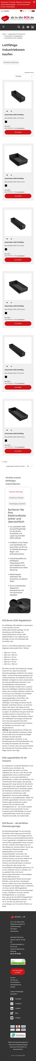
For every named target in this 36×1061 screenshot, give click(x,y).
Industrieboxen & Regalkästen (14, 36)
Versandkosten (21, 128)
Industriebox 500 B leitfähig (14, 433)
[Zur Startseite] (18, 18)
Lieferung (15, 1042)
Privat (29, 11)
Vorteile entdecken (11, 62)
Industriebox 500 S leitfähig (14, 370)
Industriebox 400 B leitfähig (14, 306)
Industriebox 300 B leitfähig (14, 178)
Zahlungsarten (22, 1042)
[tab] (16, 492)
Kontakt (12, 987)
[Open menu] (3, 27)
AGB (9, 1042)
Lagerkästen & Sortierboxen (16, 34)
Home (4, 34)
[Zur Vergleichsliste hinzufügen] (11, 111)
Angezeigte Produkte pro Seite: (15, 466)
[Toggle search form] (18, 27)
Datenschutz (13, 1044)
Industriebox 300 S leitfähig (14, 115)
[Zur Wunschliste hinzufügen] (7, 111)
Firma (33, 11)
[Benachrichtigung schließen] (34, 1)
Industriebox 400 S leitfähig (14, 242)
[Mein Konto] (23, 27)
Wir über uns (14, 980)
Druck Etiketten (15, 982)
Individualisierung (15, 984)
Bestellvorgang (22, 1044)
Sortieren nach (29, 72)
